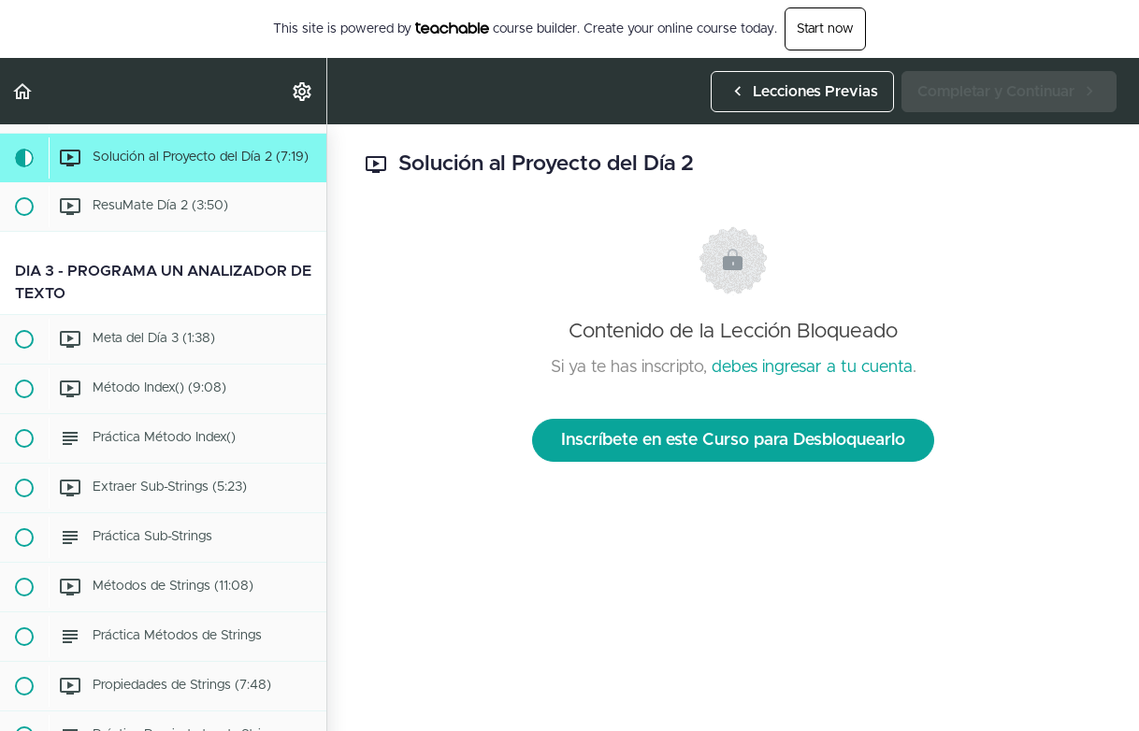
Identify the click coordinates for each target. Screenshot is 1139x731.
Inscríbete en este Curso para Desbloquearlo (733, 440)
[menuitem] (303, 91)
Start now (825, 29)
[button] (23, 91)
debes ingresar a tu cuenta (812, 367)
